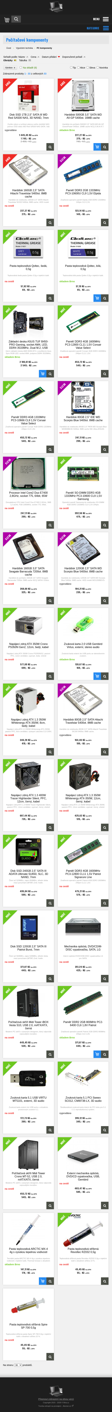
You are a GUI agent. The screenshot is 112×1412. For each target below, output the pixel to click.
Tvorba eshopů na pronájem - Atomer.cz (56, 1406)
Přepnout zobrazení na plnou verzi (56, 1399)
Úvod (8, 48)
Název (21, 57)
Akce (82, 67)
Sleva (92, 67)
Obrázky (8, 60)
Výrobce (10, 67)
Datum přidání (49, 57)
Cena (33, 57)
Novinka (103, 67)
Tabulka (23, 60)
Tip (74, 67)
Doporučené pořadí (72, 57)
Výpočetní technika (24, 48)
